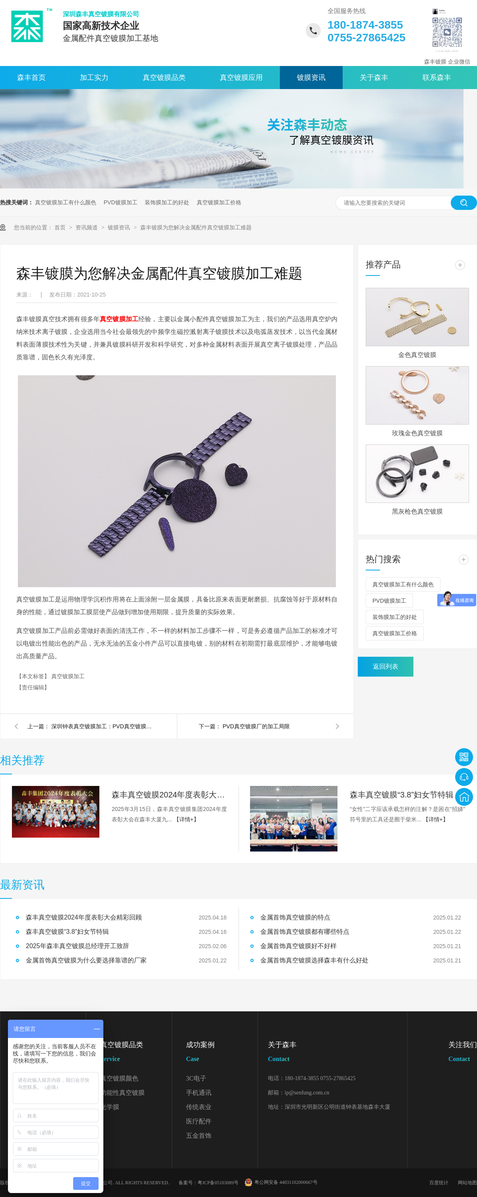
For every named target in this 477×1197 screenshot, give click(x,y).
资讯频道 (87, 227)
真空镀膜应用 (241, 77)
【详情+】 (186, 819)
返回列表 (385, 666)
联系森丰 (437, 77)
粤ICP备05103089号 (218, 1182)
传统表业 (198, 1107)
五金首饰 (198, 1135)
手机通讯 (198, 1092)
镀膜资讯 (311, 77)
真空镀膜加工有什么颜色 (65, 202)
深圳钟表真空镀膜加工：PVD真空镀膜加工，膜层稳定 (103, 726)
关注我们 (462, 1053)
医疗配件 (198, 1121)
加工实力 (94, 77)
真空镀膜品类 (164, 77)
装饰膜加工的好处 (167, 202)
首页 (60, 227)
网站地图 (467, 1182)
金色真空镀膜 (417, 354)
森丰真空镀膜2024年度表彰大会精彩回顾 (169, 794)
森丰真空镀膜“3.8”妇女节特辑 (402, 794)
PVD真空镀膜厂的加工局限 (256, 726)
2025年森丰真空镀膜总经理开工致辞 (77, 946)
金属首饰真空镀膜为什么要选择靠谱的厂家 (86, 960)
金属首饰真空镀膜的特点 (295, 917)
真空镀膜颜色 (119, 1078)
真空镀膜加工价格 (219, 202)
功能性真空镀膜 (122, 1092)
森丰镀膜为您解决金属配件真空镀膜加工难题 (196, 227)
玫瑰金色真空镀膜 (417, 433)
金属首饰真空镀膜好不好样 (298, 946)
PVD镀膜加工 (121, 202)
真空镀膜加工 (119, 319)
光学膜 (109, 1107)
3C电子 (196, 1078)
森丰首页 (31, 77)
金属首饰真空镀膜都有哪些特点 (304, 931)
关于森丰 (374, 77)
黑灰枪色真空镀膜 (417, 511)
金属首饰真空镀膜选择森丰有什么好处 (314, 960)
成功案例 (222, 1053)
